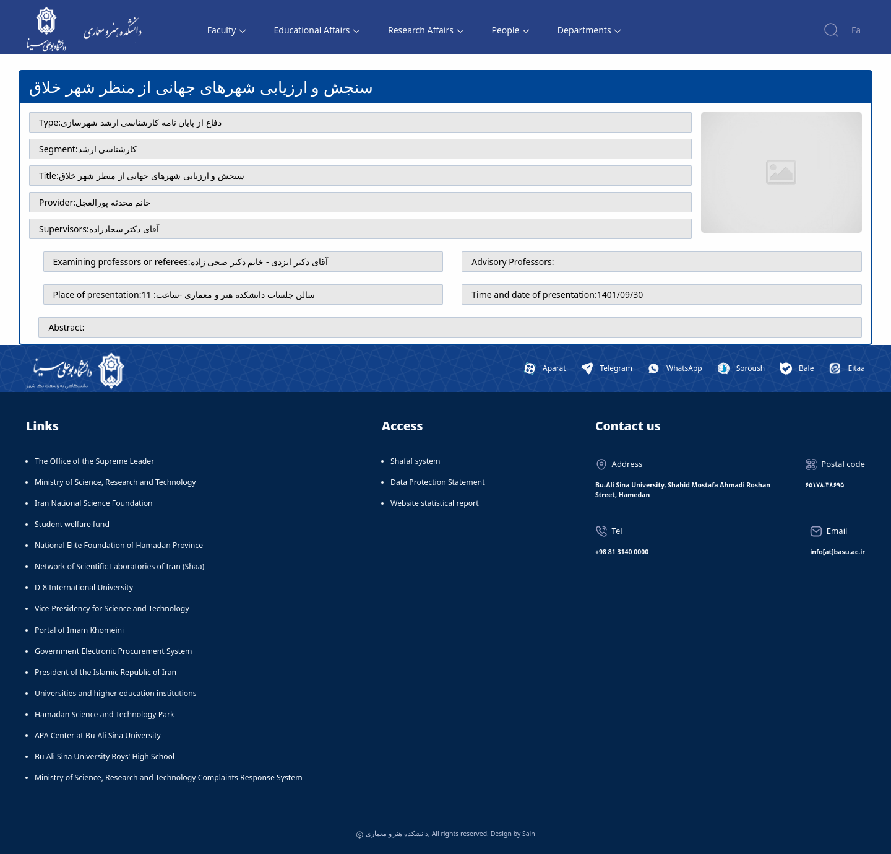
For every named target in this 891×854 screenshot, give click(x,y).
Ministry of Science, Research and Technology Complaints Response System (169, 777)
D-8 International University (84, 587)
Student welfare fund (72, 524)
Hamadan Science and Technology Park (104, 714)
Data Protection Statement (437, 482)
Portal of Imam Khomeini (79, 630)
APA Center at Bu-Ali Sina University (98, 735)
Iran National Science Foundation (94, 503)
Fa (856, 30)
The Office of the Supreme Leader (94, 461)
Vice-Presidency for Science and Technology (112, 608)
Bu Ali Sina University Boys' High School (104, 756)
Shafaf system (415, 461)
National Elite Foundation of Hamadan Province (119, 545)
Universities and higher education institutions (116, 693)
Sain (528, 833)
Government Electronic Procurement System (113, 651)
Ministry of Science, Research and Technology (115, 482)
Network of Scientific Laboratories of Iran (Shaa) (119, 566)
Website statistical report (434, 503)
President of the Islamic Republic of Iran (105, 672)
